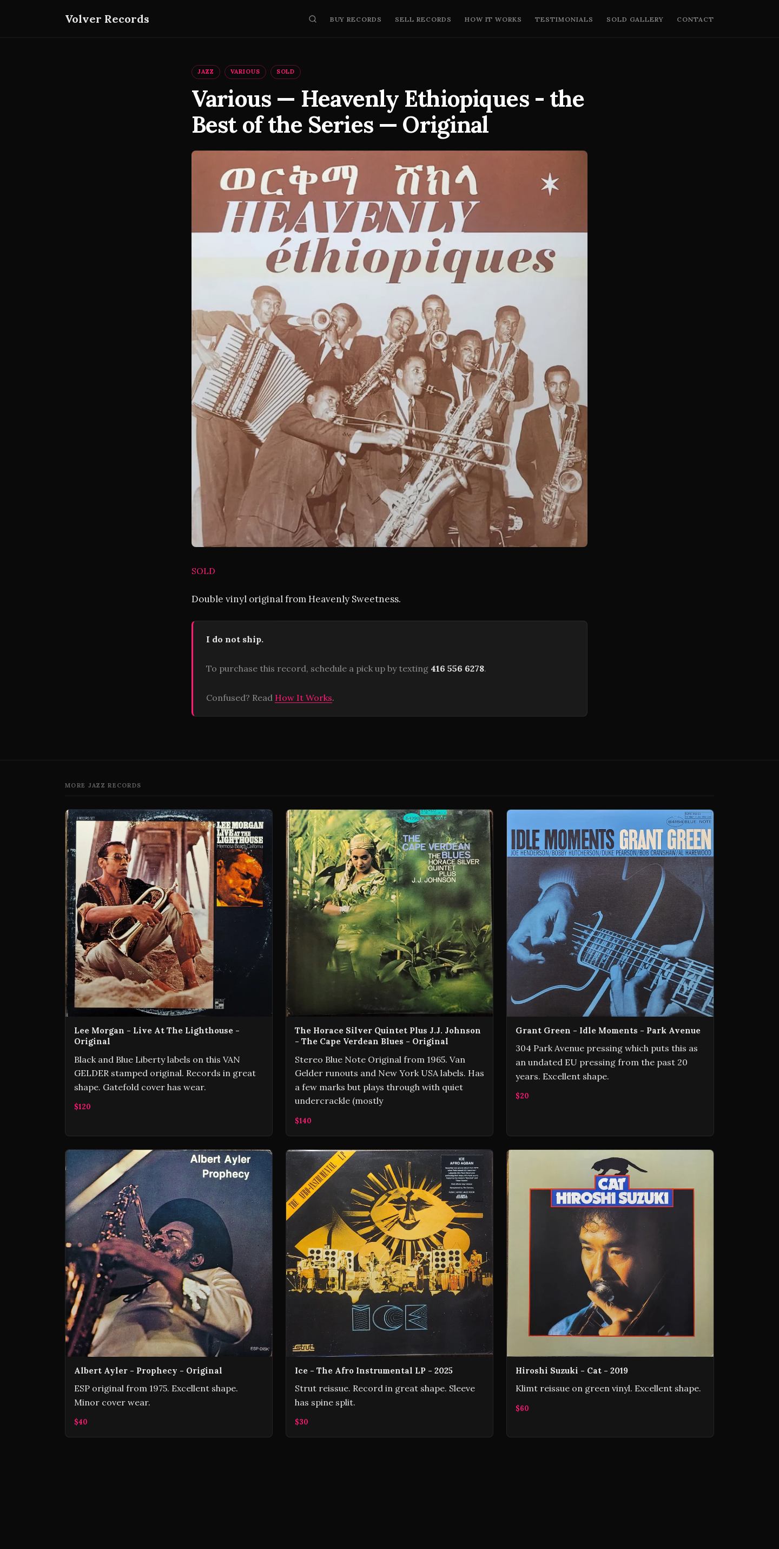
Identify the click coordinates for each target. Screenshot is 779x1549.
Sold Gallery (635, 19)
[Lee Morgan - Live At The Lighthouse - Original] (168, 973)
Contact (695, 19)
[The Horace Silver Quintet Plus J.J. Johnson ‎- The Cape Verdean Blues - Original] (389, 973)
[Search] (312, 19)
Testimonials (564, 19)
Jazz (205, 71)
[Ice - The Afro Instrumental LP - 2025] (389, 1293)
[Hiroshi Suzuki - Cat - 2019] (610, 1293)
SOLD (285, 71)
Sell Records (423, 19)
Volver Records (107, 18)
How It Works (494, 19)
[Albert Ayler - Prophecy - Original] (168, 1293)
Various (245, 71)
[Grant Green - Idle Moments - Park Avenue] (610, 973)
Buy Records (356, 19)
